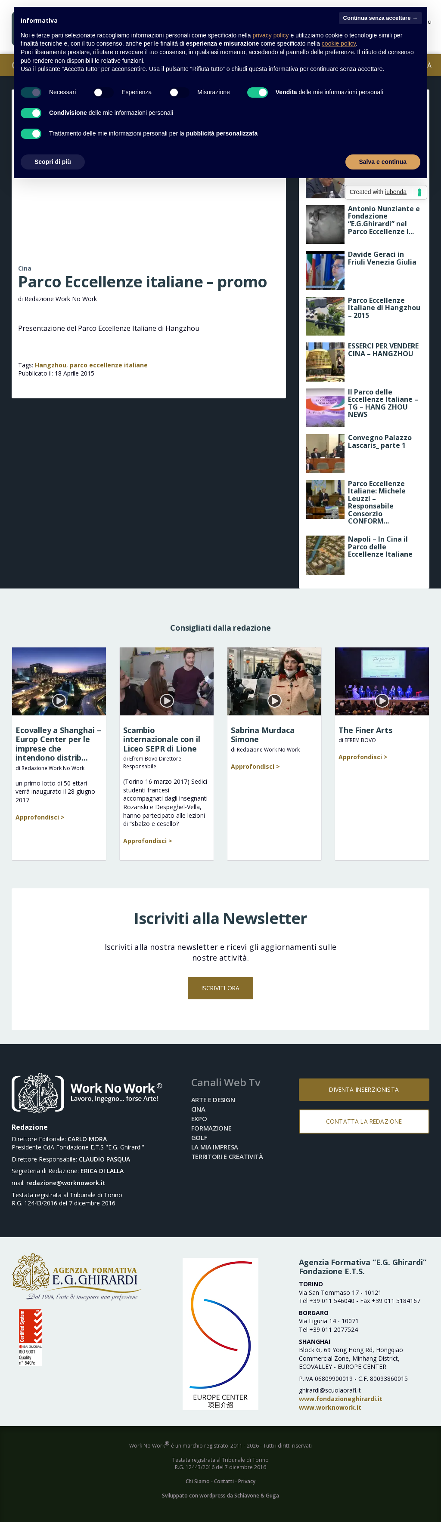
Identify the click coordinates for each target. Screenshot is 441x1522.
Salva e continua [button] (383, 161)
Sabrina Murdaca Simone (263, 735)
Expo (199, 1118)
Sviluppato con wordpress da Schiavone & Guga (220, 1495)
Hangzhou (50, 365)
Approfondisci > (40, 817)
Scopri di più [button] (52, 161)
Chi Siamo (198, 1481)
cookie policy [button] (339, 43)
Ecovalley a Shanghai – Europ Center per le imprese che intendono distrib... (58, 744)
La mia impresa (215, 1147)
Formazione (211, 1128)
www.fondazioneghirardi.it (340, 1399)
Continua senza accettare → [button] (380, 18)
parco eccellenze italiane (109, 365)
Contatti (224, 1481)
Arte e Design (213, 1099)
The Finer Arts (365, 730)
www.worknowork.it (330, 1407)
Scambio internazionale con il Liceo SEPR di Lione (161, 739)
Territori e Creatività (227, 1156)
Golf (199, 1137)
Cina (24, 268)
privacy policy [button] (271, 35)
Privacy (246, 1481)
